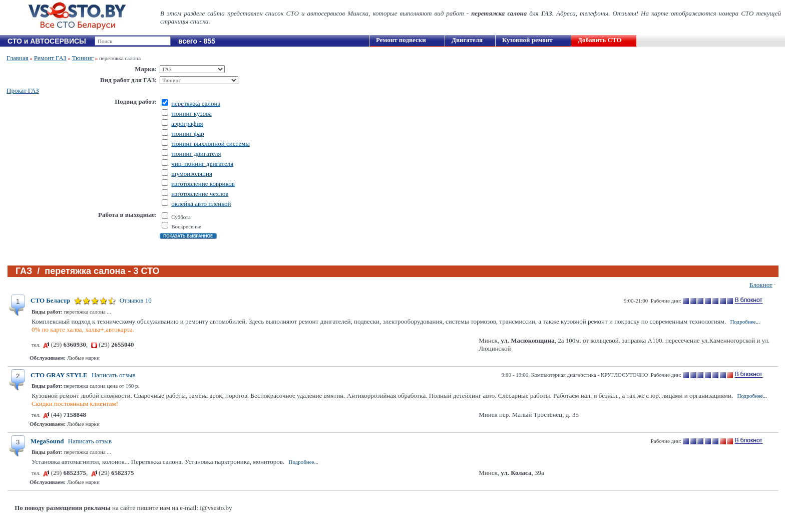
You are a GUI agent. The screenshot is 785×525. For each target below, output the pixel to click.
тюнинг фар (187, 133)
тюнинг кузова (191, 113)
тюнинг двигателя (196, 153)
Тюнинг (83, 58)
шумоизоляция (191, 173)
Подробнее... (744, 322)
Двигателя (467, 40)
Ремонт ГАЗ (50, 58)
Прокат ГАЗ (23, 90)
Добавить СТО (599, 40)
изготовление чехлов (199, 193)
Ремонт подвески (401, 40)
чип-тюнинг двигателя (202, 163)
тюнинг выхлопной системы (210, 143)
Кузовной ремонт (527, 40)
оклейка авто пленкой (201, 203)
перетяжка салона (195, 103)
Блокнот (760, 285)
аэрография (187, 123)
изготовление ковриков (203, 183)
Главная (18, 58)
